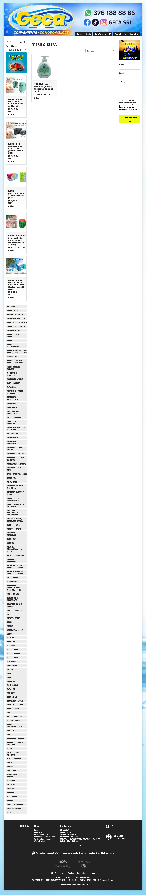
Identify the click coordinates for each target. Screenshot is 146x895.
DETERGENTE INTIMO (15, 454)
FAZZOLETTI (12, 357)
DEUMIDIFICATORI (14, 808)
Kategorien (38, 832)
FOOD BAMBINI (13, 796)
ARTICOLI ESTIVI (13, 618)
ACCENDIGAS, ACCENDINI (12, 560)
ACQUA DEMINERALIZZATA (14, 725)
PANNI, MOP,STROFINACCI (14, 345)
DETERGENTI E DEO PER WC (14, 448)
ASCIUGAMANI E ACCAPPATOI (13, 775)
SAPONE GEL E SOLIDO (16, 326)
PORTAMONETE (13, 594)
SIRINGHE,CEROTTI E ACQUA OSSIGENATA (15, 361)
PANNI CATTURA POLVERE (13, 368)
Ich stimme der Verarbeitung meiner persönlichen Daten (128, 104)
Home (79, 34)
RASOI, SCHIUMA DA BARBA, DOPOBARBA (15, 572)
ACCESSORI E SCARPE (15, 738)
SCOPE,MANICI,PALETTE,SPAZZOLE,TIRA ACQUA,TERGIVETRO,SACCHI (17, 351)
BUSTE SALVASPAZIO (15, 610)
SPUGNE (10, 340)
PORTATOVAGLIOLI (14, 734)
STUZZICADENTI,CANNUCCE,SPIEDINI (17, 474)
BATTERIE (11, 614)
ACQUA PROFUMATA (15, 709)
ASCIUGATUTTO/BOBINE (16, 464)
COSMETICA (11, 478)
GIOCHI (9, 622)
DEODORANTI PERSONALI (12, 534)
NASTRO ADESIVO (14, 759)
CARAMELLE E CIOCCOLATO (12, 599)
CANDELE (10, 543)
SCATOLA (10, 730)
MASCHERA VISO (13, 720)
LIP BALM (10, 638)
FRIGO (9, 748)
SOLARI (10, 766)
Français (81, 873)
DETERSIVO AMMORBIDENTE (13, 398)
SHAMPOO (11, 681)
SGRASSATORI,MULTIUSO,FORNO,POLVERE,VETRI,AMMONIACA (17, 322)
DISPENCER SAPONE (15, 701)
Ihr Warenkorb (103, 34)
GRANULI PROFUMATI (15, 705)
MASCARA (11, 645)
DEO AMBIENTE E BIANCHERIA (14, 412)
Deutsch (60, 873)
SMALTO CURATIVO (14, 716)
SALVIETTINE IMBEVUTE (12, 422)
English (71, 873)
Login (88, 34)
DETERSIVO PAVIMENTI (11, 442)
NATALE (10, 669)
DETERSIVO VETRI (14, 437)
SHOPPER (10, 792)
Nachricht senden (129, 119)
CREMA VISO (12, 665)
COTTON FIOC (12, 578)
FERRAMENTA (12, 781)
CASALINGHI (11, 403)
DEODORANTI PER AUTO (14, 469)
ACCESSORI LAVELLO (15, 379)
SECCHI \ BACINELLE (15, 314)
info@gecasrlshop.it (106, 880)
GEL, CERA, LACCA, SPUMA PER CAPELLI (15, 520)
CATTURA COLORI (14, 417)
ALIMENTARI (12, 482)
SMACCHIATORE (13, 306)
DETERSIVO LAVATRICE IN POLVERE (16, 428)
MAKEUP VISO (12, 657)
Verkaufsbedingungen (42, 839)
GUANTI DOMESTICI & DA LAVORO (15, 505)
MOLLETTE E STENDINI (12, 374)
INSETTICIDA (12, 581)
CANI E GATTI (12, 539)
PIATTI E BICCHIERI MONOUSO (15, 392)
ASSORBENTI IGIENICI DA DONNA (15, 459)
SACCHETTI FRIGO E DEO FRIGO (15, 743)
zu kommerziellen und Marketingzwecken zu (128, 107)
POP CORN (11, 693)
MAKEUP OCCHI (13, 649)
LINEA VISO (11, 661)
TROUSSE (10, 677)
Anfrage (122, 82)
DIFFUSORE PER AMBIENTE (13, 753)
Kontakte (134, 34)
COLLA (9, 763)
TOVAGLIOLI (11, 387)
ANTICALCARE (12, 433)
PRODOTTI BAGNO (14, 529)
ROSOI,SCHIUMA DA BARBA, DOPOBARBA (15, 566)
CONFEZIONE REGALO (15, 630)
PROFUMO (10, 626)
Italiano (91, 873)
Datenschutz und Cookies (44, 836)
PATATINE (11, 689)
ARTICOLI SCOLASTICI (15, 555)
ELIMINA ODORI (13, 685)
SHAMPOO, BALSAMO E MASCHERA (16, 487)
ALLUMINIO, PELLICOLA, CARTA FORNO (14, 549)
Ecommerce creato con (73, 884)
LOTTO (9, 634)
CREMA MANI (12, 697)
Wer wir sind (120, 34)
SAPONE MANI (12, 310)
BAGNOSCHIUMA (13, 525)
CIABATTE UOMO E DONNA (14, 605)
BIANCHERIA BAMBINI (15, 804)
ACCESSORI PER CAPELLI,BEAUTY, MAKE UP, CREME (14, 587)
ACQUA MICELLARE (14, 642)
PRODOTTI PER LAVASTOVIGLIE (13, 499)
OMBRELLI (11, 784)
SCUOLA (10, 800)
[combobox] (100, 50)
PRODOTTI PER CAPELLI (13, 335)
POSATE (10, 673)
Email (121, 73)
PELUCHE (10, 788)
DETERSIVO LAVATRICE (16, 318)
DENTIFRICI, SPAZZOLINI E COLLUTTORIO (12, 512)
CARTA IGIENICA (13, 383)
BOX (8, 712)
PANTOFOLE (11, 770)
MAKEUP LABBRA (13, 653)
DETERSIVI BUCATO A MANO (15, 493)
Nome (121, 64)
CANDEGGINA (12, 407)
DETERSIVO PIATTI (14, 330)
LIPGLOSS (10, 812)
